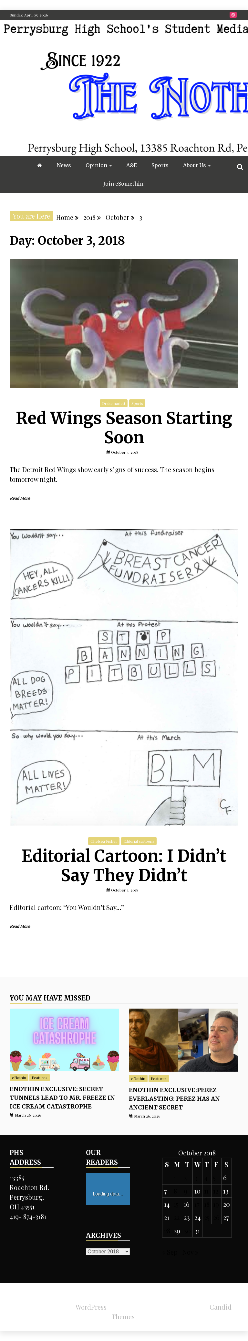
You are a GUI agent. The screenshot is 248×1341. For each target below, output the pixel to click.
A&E (131, 165)
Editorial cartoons (138, 841)
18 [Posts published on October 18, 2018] (207, 1204)
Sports (160, 165)
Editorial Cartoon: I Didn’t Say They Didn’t (124, 866)
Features (39, 1077)
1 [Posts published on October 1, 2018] (175, 1177)
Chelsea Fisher (103, 841)
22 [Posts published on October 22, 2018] (177, 1217)
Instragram (233, 15)
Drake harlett (113, 403)
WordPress (91, 1307)
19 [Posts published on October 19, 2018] (216, 1204)
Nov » (190, 1252)
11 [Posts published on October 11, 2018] (206, 1190)
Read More (20, 498)
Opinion (96, 165)
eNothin (19, 1077)
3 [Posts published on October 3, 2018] (196, 1177)
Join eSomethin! (124, 183)
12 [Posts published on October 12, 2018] (215, 1190)
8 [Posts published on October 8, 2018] (175, 1190)
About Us (194, 165)
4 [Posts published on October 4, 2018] (205, 1177)
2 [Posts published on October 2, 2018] (185, 1177)
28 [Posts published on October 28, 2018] (167, 1230)
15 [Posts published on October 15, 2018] (176, 1204)
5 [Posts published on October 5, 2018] (214, 1177)
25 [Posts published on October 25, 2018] (207, 1217)
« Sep (170, 1252)
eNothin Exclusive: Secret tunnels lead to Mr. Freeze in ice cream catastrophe (62, 1097)
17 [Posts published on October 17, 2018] (197, 1204)
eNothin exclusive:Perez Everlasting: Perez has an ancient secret (174, 1098)
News (64, 165)
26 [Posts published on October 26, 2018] (216, 1217)
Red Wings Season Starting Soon (124, 428)
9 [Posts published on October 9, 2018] (185, 1190)
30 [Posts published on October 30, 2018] (187, 1230)
